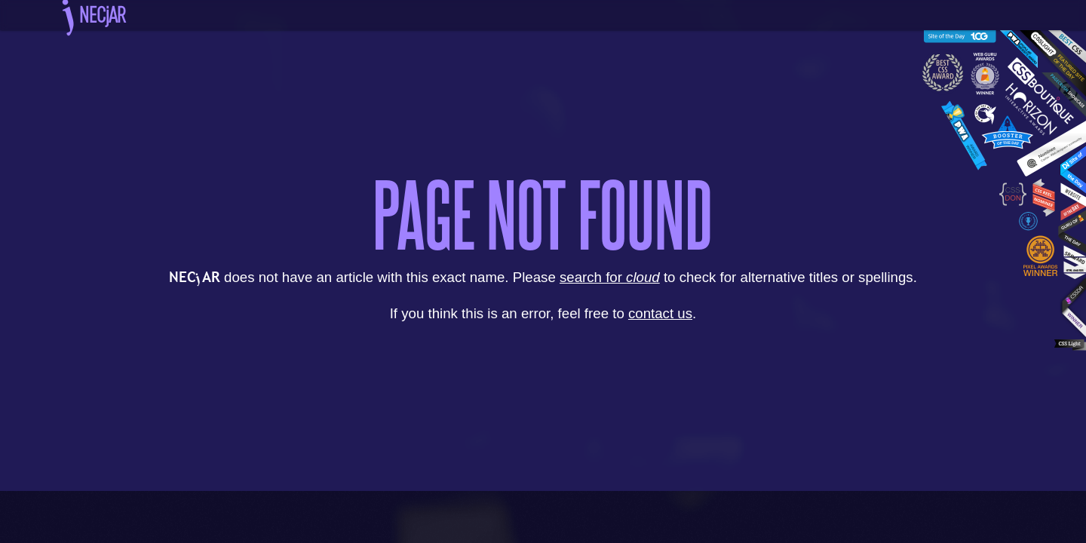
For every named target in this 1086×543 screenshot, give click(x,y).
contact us (660, 313)
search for (610, 277)
